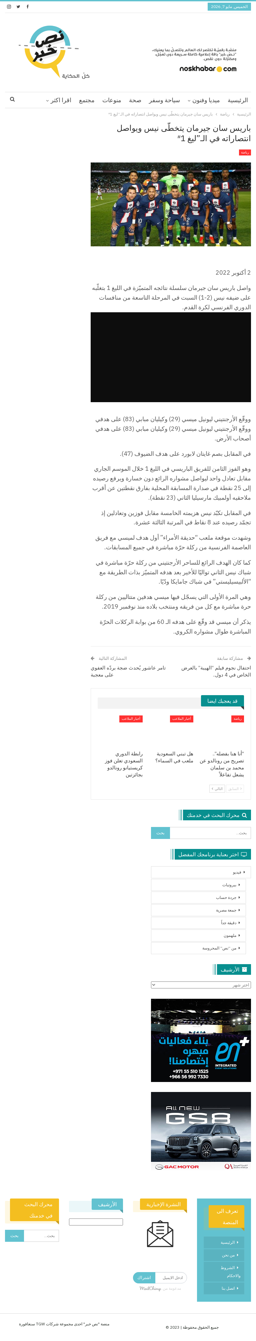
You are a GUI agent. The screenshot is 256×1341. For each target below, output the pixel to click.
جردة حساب (226, 897)
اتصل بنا (228, 1288)
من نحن (228, 1254)
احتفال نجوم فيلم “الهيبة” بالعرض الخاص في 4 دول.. (216, 671)
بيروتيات (229, 884)
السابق (235, 788)
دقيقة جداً (228, 922)
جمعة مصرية (226, 910)
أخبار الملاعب (181, 718)
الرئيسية (238, 100)
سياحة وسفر (164, 100)
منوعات (111, 100)
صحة (135, 100)
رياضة (245, 152)
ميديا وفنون (206, 100)
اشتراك (144, 1277)
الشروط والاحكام (231, 1271)
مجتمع (87, 100)
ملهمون (230, 935)
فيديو (237, 872)
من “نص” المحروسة (219, 947)
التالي (217, 788)
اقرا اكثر (61, 100)
